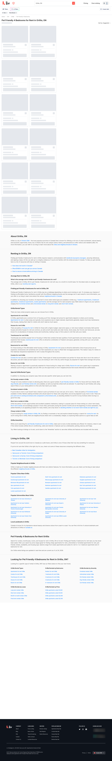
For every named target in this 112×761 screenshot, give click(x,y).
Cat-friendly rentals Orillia (8, 699)
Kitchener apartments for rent (10, 569)
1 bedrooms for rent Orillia (42, 672)
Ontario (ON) (16, 242)
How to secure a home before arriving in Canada (18, 281)
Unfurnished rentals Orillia (9, 690)
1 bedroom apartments (23, 317)
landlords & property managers (14, 265)
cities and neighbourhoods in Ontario (23, 250)
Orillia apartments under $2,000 (10, 712)
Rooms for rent (12, 405)
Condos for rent (7, 391)
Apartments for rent (36, 339)
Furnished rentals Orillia (8, 688)
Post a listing (96, 3)
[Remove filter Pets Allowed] (16, 13)
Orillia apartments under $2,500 (10, 715)
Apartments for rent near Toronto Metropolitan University (44, 591)
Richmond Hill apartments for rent (11, 558)
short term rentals (27, 323)
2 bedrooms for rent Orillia (42, 674)
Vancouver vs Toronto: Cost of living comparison (18, 524)
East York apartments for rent (43, 564)
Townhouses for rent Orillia (9, 674)
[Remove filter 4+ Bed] (7, 13)
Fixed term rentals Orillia (41, 696)
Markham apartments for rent (10, 564)
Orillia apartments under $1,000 (10, 706)
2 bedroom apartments (38, 317)
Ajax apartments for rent (41, 561)
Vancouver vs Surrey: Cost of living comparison (18, 527)
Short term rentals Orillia (41, 690)
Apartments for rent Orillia (9, 669)
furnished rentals (37, 321)
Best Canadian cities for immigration (14, 521)
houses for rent (19, 351)
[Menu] (105, 3)
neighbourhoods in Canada (10, 311)
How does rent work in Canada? (13, 275)
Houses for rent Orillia (7, 677)
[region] (85, 388)
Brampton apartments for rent (43, 558)
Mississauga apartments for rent (10, 555)
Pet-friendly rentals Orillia (8, 693)
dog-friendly (42, 427)
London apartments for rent (42, 569)
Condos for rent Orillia (7, 672)
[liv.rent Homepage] (6, 3)
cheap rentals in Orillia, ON (22, 470)
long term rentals (13, 323)
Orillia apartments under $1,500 (10, 709)
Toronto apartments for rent (9, 550)
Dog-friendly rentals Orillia (9, 696)
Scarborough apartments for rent (44, 552)
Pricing (86, 3)
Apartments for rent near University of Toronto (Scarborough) (12, 591)
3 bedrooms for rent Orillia (42, 677)
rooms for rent (30, 472)
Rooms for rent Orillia (7, 680)
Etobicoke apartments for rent (10, 552)
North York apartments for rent (43, 550)
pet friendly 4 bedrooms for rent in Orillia (31, 485)
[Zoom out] (109, 756)
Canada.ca (5, 616)
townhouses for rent (8, 369)
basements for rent (45, 377)
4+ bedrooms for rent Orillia (42, 680)
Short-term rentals (43, 457)
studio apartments (15, 319)
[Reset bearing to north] (109, 758)
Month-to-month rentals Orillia (43, 693)
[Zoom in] (109, 753)
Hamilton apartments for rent (42, 566)
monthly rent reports (8, 295)
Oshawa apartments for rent (9, 561)
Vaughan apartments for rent (42, 555)
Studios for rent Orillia (40, 669)
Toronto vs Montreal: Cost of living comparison (18, 529)
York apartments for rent (8, 566)
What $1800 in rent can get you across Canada (18, 278)
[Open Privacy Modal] (13, 3)
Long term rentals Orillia (41, 688)
